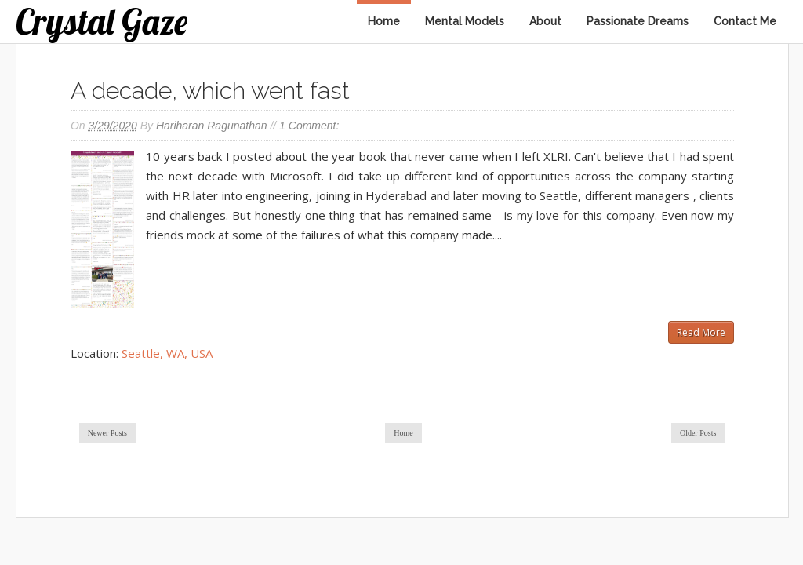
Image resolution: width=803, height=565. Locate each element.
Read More (701, 332)
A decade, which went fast (210, 90)
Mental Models (464, 21)
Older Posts (698, 432)
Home (384, 21)
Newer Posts (107, 432)
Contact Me (745, 21)
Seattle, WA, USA (167, 353)
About (545, 21)
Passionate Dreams (638, 21)
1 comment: (309, 125)
